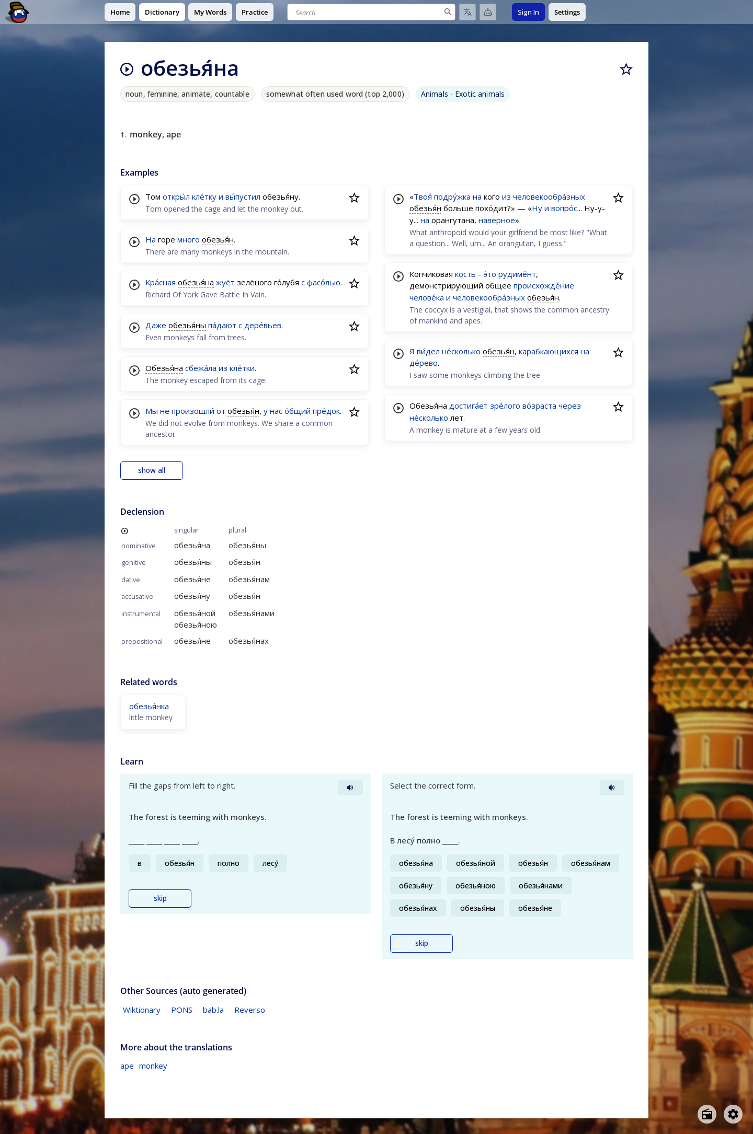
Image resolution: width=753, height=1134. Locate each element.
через (569, 405)
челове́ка (426, 297)
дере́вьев (262, 325)
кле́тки (242, 368)
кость (465, 274)
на (477, 196)
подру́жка (452, 196)
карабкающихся (548, 351)
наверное (496, 220)
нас (276, 411)
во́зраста (539, 405)
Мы (151, 411)
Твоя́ (423, 196)
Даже (155, 325)
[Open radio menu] (707, 1114)
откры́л (176, 196)
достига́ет (468, 405)
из (223, 368)
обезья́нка (149, 706)
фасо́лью (323, 282)
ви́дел (428, 351)
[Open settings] (733, 1114)
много (188, 239)
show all (151, 470)
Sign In (528, 12)
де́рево (423, 362)
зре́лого (505, 405)
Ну (537, 208)
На (150, 239)
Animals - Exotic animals (463, 94)
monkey (153, 1065)
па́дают (222, 325)
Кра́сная (160, 282)
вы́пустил (242, 196)
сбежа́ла (200, 368)
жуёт (225, 282)
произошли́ (193, 411)
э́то (489, 274)
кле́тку (204, 196)
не (164, 411)
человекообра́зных (549, 196)
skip (160, 898)
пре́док (326, 411)
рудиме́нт (517, 274)
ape (127, 1065)
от (220, 411)
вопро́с (564, 208)
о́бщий (297, 411)
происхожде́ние (544, 285)
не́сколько (461, 351)
